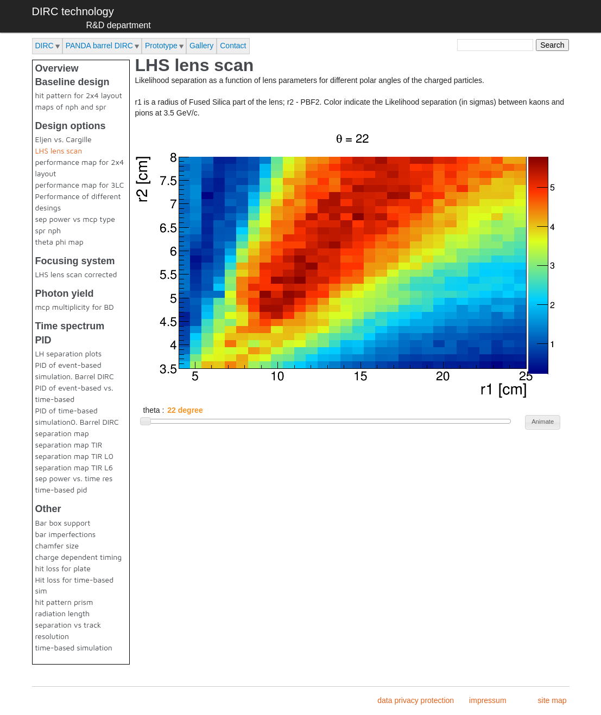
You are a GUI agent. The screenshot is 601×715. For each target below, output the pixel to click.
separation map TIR (69, 444)
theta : (155, 410)
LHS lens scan (59, 150)
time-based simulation (73, 647)
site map (552, 700)
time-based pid (61, 489)
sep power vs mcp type (75, 219)
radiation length (62, 613)
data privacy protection (415, 700)
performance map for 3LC (79, 184)
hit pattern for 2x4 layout (78, 95)
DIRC (44, 45)
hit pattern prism (64, 602)
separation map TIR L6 (74, 467)
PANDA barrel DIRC (99, 45)
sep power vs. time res (74, 478)
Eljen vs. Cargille (63, 139)
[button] (542, 422)
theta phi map (59, 241)
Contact (233, 45)
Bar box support (63, 522)
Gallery (201, 45)
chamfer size (57, 545)
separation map (62, 433)
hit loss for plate (63, 568)
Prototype (161, 45)
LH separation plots (68, 353)
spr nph (48, 230)
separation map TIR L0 (74, 456)
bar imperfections (65, 534)
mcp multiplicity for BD (74, 306)
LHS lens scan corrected (76, 274)
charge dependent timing (78, 556)
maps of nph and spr (70, 106)
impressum (487, 700)
